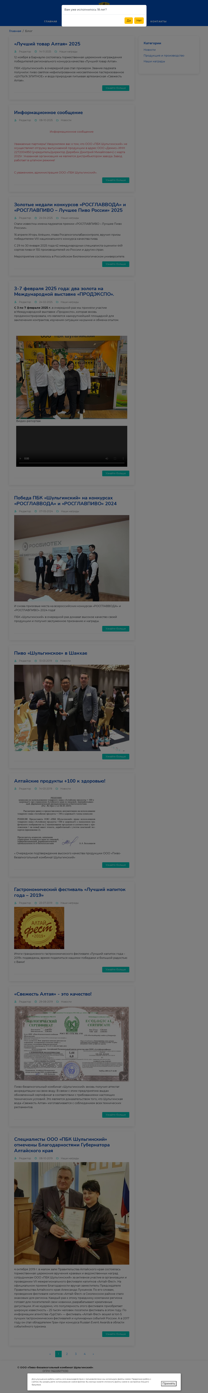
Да (129, 20)
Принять (169, 1383)
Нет (139, 20)
